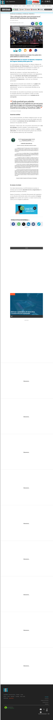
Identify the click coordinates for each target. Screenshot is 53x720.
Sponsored (11, 698)
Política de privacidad (44, 700)
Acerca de (46, 698)
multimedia (49, 5)
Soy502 (3, 5)
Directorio (46, 704)
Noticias (16, 5)
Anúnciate (46, 696)
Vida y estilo (37, 5)
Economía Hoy (9, 5)
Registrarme (12, 1)
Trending (44, 5)
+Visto (26, 248)
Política (31, 13)
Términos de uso (45, 702)
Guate (20, 5)
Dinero (24, 5)
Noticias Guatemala (16, 13)
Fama (33, 5)
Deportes (29, 5)
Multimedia (6, 698)
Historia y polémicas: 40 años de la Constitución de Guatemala (23, 312)
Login (7, 1)
